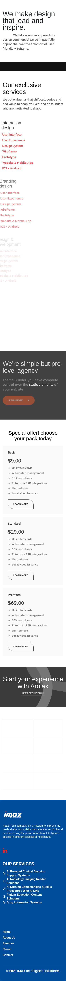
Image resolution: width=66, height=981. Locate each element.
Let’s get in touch (33, 684)
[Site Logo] (15, 814)
